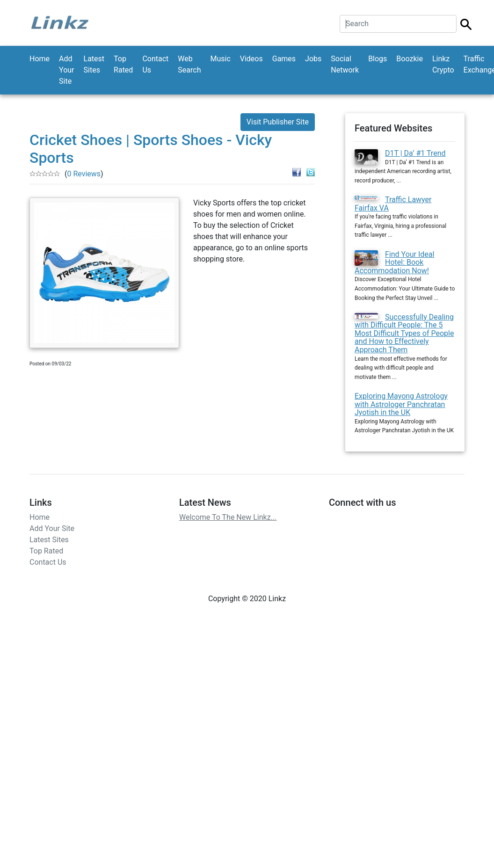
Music (220, 58)
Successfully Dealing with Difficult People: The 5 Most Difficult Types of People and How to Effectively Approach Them (404, 333)
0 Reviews (84, 173)
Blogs (377, 58)
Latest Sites (94, 64)
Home (39, 58)
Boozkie (409, 58)
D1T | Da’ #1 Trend (415, 153)
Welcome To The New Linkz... (227, 517)
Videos (251, 58)
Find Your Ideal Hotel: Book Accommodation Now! (394, 262)
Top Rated (123, 64)
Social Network (345, 64)
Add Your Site (66, 70)
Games (284, 58)
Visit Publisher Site (278, 121)
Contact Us (155, 64)
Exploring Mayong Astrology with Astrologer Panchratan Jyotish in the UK (401, 404)
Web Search (189, 64)
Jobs (313, 58)
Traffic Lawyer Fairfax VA (393, 203)
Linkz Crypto (443, 64)
